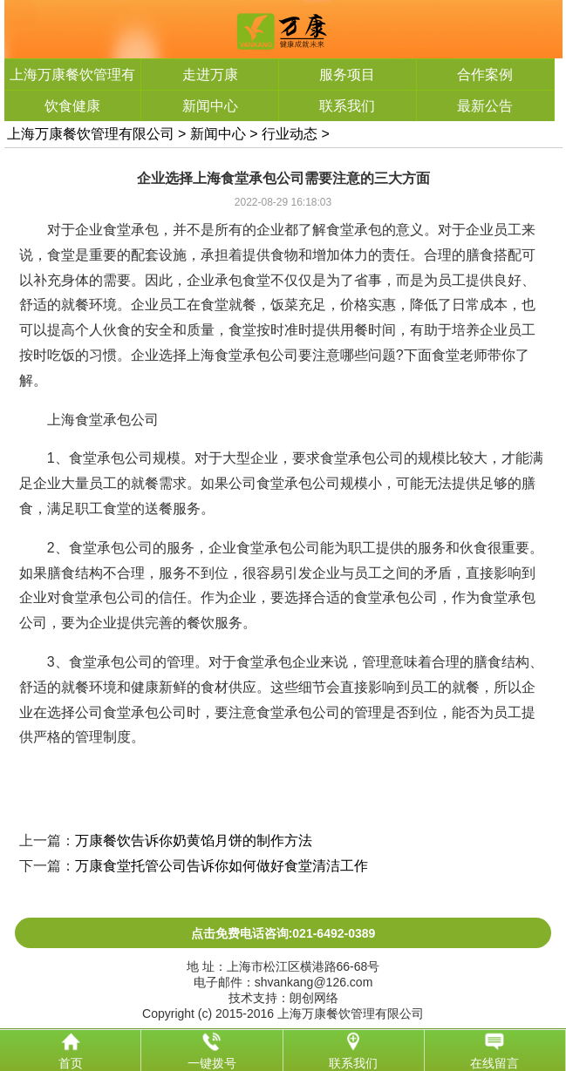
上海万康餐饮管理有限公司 (90, 133)
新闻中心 (210, 105)
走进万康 (210, 74)
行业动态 (289, 133)
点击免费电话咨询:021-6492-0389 (283, 933)
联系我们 (347, 105)
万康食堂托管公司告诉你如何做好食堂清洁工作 (221, 865)
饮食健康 (72, 105)
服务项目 (347, 74)
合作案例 (485, 74)
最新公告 (485, 105)
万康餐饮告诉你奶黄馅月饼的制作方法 (193, 840)
